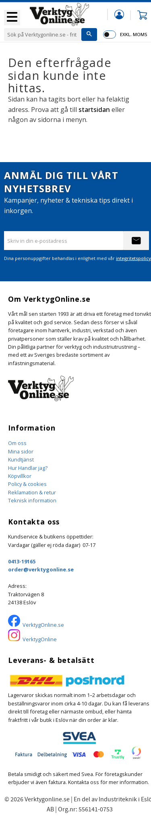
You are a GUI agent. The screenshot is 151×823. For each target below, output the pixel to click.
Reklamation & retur (32, 492)
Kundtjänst (21, 459)
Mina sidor (20, 451)
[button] (12, 17)
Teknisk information (32, 500)
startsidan (94, 109)
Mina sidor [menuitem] (119, 14)
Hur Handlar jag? (28, 467)
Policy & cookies (27, 484)
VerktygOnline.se (43, 624)
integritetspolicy (133, 258)
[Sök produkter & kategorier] (42, 34)
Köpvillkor (19, 476)
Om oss (17, 443)
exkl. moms (133, 34)
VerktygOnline (40, 639)
